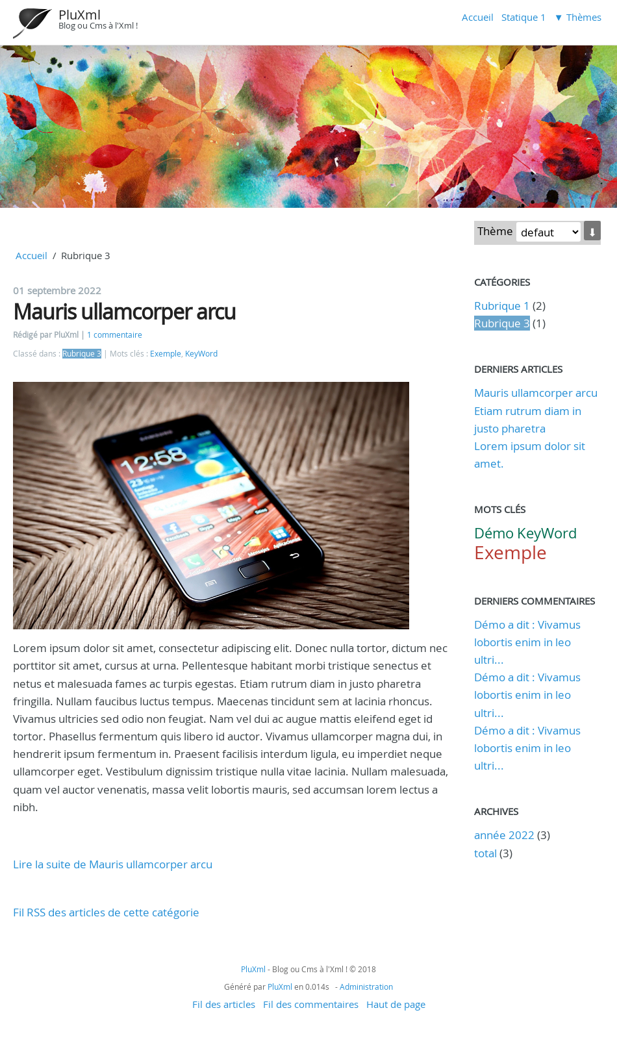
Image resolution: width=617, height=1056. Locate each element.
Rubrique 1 (502, 305)
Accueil (478, 16)
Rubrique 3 (81, 353)
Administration (366, 986)
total (486, 853)
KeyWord (201, 353)
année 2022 (504, 834)
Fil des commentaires (311, 1004)
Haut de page (395, 1004)
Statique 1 (523, 16)
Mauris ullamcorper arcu (124, 311)
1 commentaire (114, 335)
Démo (494, 532)
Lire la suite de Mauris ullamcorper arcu (112, 864)
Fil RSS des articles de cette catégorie (106, 912)
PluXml (79, 14)
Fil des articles (223, 1004)
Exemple (165, 353)
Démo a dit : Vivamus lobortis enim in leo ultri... (527, 642)
